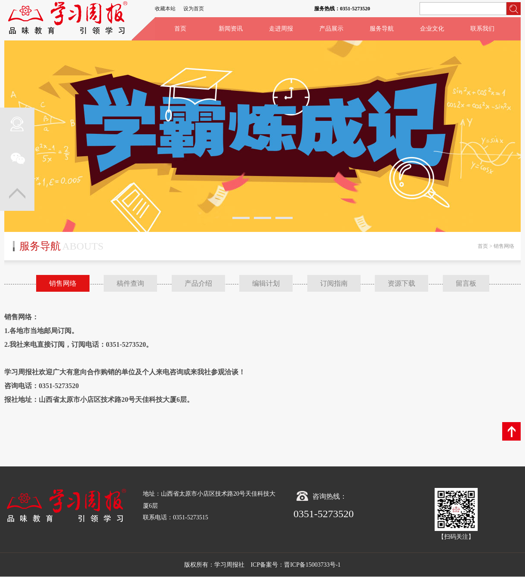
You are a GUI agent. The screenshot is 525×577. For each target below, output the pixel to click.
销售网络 (63, 283)
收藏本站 (165, 9)
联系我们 (482, 28)
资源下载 (401, 283)
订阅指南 (334, 283)
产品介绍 (198, 283)
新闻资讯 (231, 28)
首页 (180, 28)
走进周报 (281, 28)
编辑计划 (266, 283)
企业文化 (432, 28)
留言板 (466, 283)
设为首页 (193, 9)
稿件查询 (130, 283)
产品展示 (331, 28)
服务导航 (382, 28)
